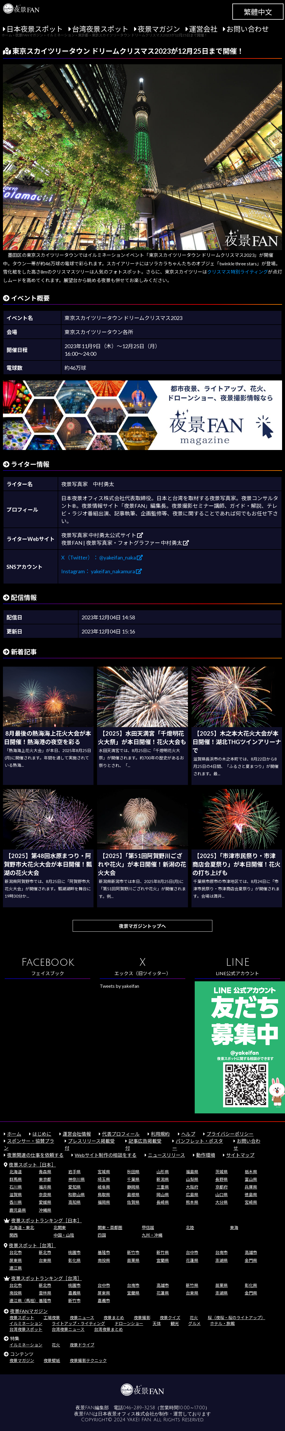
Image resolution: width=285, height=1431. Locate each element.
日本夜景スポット (34, 29)
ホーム (14, 1134)
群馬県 (15, 1179)
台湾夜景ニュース (68, 1329)
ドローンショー (129, 1323)
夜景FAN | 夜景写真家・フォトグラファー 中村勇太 (125, 543)
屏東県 (15, 1260)
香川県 (15, 1202)
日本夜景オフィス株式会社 (126, 1414)
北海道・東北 (21, 1227)
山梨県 (192, 1179)
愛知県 (74, 1186)
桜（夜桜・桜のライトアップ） (236, 1317)
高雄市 (251, 1252)
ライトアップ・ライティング (78, 1323)
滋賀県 (15, 1194)
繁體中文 (258, 12)
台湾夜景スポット (100, 29)
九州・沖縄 (152, 1235)
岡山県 (162, 1194)
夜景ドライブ (82, 1344)
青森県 (45, 1171)
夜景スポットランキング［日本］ (46, 1220)
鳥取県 (104, 1194)
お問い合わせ (247, 29)
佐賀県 (133, 1202)
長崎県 (162, 1202)
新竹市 (133, 1252)
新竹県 (162, 1252)
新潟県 (162, 1179)
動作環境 (205, 1155)
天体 (157, 1323)
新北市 (45, 1252)
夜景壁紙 (52, 1360)
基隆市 (104, 1252)
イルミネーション (25, 1323)
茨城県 (221, 1171)
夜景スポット (21, 1317)
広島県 (192, 1194)
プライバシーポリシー (230, 1134)
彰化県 (74, 1260)
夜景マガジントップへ (142, 926)
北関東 (60, 1227)
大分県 (221, 1202)
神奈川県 (76, 1179)
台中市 (192, 1252)
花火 (194, 1317)
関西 (13, 1235)
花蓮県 (192, 1260)
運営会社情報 (77, 1134)
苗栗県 (133, 1260)
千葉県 (133, 1179)
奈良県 (45, 1194)
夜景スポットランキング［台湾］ (46, 1278)
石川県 (15, 1186)
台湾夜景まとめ (108, 1329)
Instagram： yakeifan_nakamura (101, 571)
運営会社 (203, 29)
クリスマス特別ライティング (237, 271)
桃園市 (74, 1252)
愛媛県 (45, 1202)
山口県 (221, 1194)
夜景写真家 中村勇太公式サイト (102, 535)
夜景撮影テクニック (88, 1360)
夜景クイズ (170, 1317)
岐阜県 (104, 1186)
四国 (102, 1235)
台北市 (15, 1252)
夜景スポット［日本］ (32, 1164)
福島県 (192, 1171)
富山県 (251, 1179)
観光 (175, 1323)
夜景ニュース (82, 1317)
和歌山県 (76, 1194)
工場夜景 (52, 1317)
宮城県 (104, 1171)
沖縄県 (45, 1210)
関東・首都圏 (110, 1227)
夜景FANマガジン (29, 1311)
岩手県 (74, 1171)
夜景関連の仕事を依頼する (35, 1155)
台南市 (221, 1252)
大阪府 (192, 1186)
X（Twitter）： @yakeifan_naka (102, 557)
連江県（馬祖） (23, 1300)
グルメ (194, 1323)
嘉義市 (104, 1300)
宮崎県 (251, 1202)
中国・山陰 (64, 1235)
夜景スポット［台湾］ (32, 1245)
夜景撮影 (142, 1317)
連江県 (15, 1267)
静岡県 (133, 1186)
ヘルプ (188, 1134)
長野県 (221, 1179)
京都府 (221, 1186)
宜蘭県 (162, 1260)
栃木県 (251, 1171)
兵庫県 (251, 1186)
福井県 (45, 1186)
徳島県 (251, 1194)
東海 (234, 1227)
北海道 (15, 1171)
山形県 (162, 1171)
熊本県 (192, 1202)
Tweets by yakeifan (119, 986)
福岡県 (104, 1202)
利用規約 (160, 1134)
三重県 (162, 1186)
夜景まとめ (114, 1317)
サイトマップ (240, 1155)
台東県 (45, 1260)
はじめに (41, 1134)
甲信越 (148, 1227)
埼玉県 (104, 1179)
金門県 (251, 1260)
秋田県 (133, 1171)
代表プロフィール (121, 1134)
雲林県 (45, 1292)
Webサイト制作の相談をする (105, 1155)
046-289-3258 (139, 1407)
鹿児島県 (17, 1210)
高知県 (74, 1202)
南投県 (104, 1260)
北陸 (190, 1227)
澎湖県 (221, 1260)
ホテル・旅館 (222, 1323)
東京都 (45, 1179)
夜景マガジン (159, 29)
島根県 (133, 1194)
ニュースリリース (166, 1155)
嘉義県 (74, 1292)
